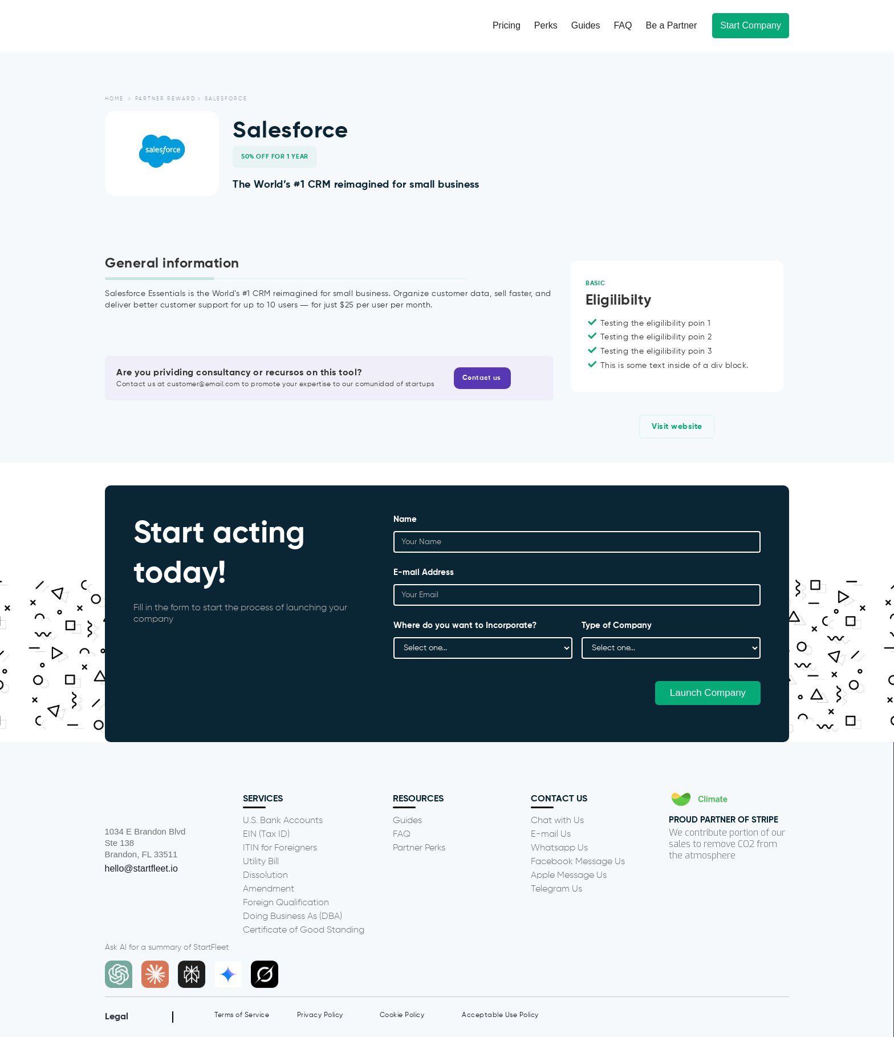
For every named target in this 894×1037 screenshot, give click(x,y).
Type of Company (617, 626)
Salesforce (226, 99)
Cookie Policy (402, 1015)
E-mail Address (423, 573)
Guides (585, 25)
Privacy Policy (320, 1015)
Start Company (750, 25)
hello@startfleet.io (141, 868)
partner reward (165, 99)
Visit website (677, 427)
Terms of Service (241, 1015)
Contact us (481, 378)
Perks (546, 25)
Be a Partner (671, 25)
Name (405, 520)
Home (114, 99)
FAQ (622, 25)
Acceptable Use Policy (500, 1015)
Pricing (507, 25)
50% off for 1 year (274, 156)
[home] (155, 25)
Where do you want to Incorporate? (465, 626)
